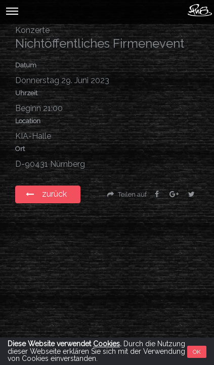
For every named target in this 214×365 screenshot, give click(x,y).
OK (197, 351)
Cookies (106, 344)
